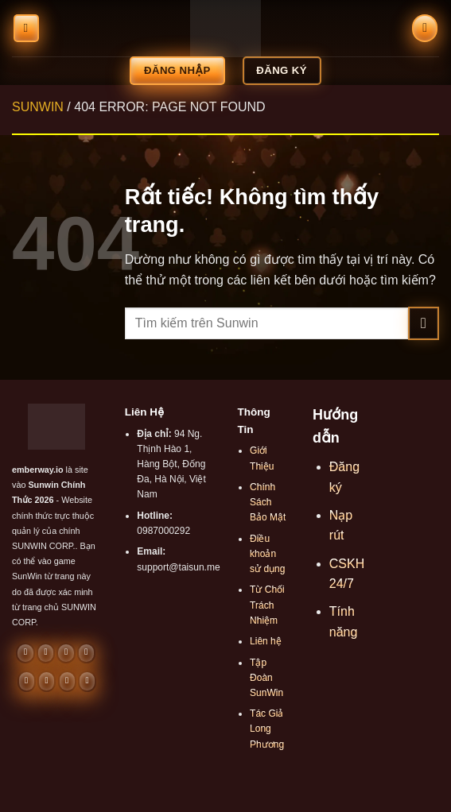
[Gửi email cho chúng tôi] (65, 653)
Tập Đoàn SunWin (266, 677)
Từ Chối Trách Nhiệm (267, 604)
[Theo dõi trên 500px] (67, 681)
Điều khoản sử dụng (267, 553)
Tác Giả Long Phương (267, 728)
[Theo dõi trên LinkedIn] (46, 681)
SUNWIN (38, 107)
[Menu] (26, 28)
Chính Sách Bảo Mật (268, 502)
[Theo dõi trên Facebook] (25, 653)
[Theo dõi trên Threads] (46, 653)
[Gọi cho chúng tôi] (86, 653)
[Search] (424, 28)
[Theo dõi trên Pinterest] (26, 681)
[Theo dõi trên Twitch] (87, 681)
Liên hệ (266, 641)
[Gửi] (423, 323)
